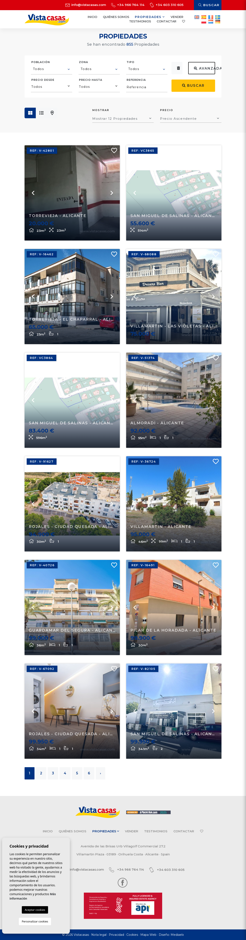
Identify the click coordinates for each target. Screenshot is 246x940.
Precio (166, 110)
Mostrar (100, 110)
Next (213, 296)
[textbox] (51, 69)
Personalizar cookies (35, 921)
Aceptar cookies (35, 910)
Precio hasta (90, 79)
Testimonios (140, 21)
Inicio (92, 17)
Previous (134, 296)
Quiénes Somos (116, 17)
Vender (177, 17)
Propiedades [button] (150, 17)
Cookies (132, 935)
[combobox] (51, 69)
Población (40, 62)
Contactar (166, 21)
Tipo (130, 62)
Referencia (136, 79)
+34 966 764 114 (128, 5)
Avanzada (204, 68)
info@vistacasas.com (85, 5)
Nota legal (98, 935)
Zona (83, 62)
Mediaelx (177, 935)
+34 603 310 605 (166, 5)
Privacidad (116, 935)
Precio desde (42, 79)
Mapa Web (148, 935)
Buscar (209, 5)
